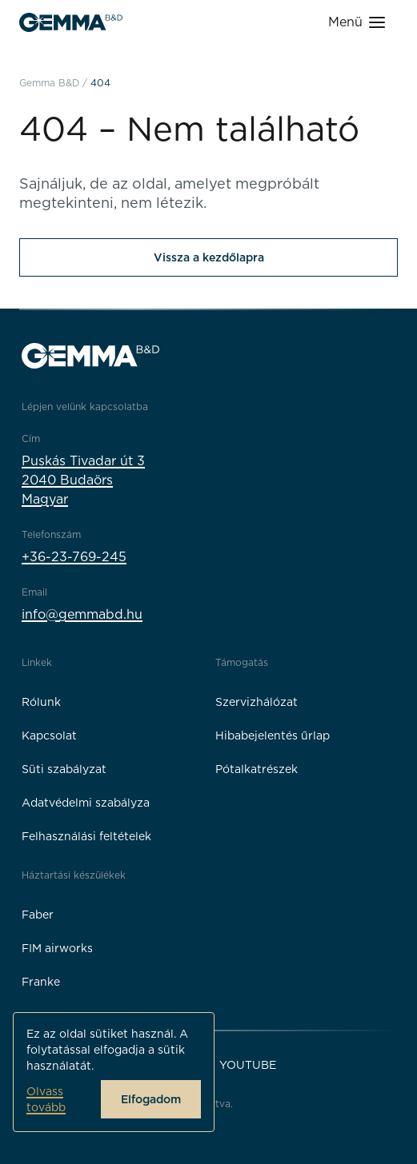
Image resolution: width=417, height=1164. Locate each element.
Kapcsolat (49, 735)
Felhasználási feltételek (86, 836)
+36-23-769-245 (74, 556)
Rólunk (41, 702)
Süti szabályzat (64, 769)
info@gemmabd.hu (82, 614)
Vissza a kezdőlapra (209, 257)
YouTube (247, 1064)
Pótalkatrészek (256, 769)
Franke (41, 981)
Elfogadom (151, 1099)
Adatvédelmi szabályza (86, 802)
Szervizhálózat (256, 702)
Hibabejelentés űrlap (272, 735)
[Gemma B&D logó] (70, 22)
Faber (38, 914)
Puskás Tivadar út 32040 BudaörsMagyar (83, 480)
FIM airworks (57, 948)
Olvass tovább (46, 1099)
